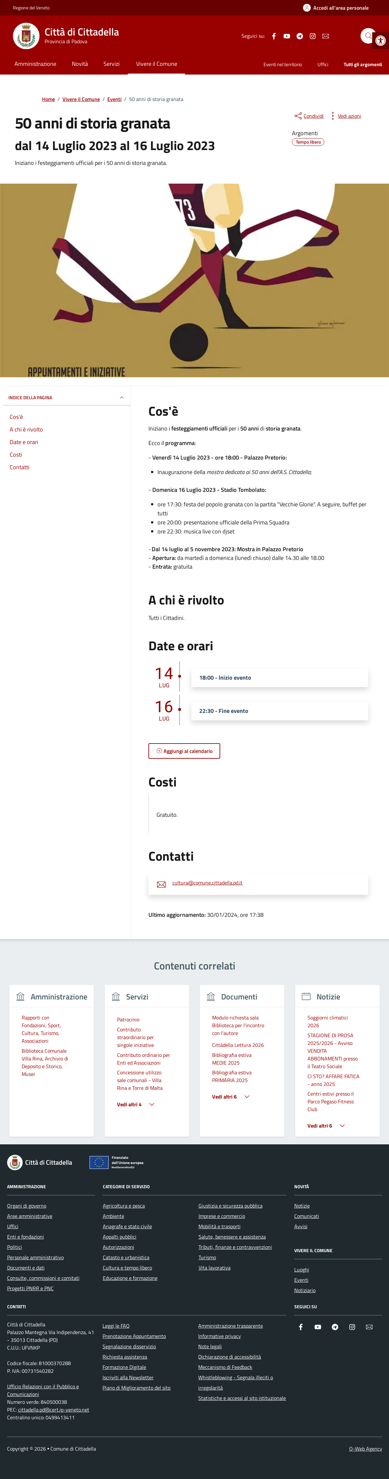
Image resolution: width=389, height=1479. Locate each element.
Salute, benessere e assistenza (232, 1237)
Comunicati (306, 1216)
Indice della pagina (67, 397)
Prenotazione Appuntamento (134, 1336)
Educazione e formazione (130, 1278)
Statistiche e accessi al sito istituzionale (242, 1398)
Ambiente (113, 1216)
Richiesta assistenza (125, 1357)
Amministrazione (35, 63)
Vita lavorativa (215, 1267)
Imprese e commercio (222, 1216)
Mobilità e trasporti (220, 1226)
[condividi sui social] (308, 116)
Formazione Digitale (124, 1367)
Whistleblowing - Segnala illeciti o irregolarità (235, 1382)
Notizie (302, 1206)
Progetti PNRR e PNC (30, 1288)
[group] (52, 1065)
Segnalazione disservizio (129, 1346)
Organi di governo (26, 1206)
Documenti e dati (26, 1267)
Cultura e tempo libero (127, 1267)
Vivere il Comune (156, 63)
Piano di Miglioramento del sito (136, 1388)
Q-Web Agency (365, 1449)
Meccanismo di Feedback (225, 1367)
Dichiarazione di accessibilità (229, 1357)
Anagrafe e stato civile (127, 1226)
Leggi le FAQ (116, 1326)
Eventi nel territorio (283, 64)
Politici (14, 1247)
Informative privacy (219, 1336)
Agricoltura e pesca (124, 1206)
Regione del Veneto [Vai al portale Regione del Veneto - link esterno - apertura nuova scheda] (31, 7)
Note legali (210, 1346)
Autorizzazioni (118, 1247)
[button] (380, 40)
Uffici (323, 64)
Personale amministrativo (35, 1257)
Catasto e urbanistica (126, 1257)
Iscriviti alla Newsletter (128, 1377)
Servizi (111, 63)
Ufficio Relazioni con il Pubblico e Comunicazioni (43, 1390)
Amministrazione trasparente (230, 1326)
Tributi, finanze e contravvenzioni (235, 1247)
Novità (80, 63)
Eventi (301, 1280)
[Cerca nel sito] (368, 36)
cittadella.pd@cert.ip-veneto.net (53, 1409)
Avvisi (301, 1226)
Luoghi (301, 1269)
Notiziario (305, 1290)
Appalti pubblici (119, 1237)
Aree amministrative (29, 1216)
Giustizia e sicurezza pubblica (231, 1206)
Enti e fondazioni (25, 1237)
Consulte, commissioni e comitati (43, 1278)
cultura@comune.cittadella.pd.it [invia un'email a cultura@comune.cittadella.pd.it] (207, 882)
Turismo (207, 1257)
